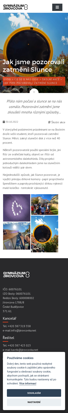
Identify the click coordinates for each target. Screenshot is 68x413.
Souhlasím (34, 393)
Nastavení (34, 402)
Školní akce (51, 79)
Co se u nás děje (27, 79)
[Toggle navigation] (57, 7)
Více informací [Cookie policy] (27, 383)
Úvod (7, 79)
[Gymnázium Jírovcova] (15, 10)
